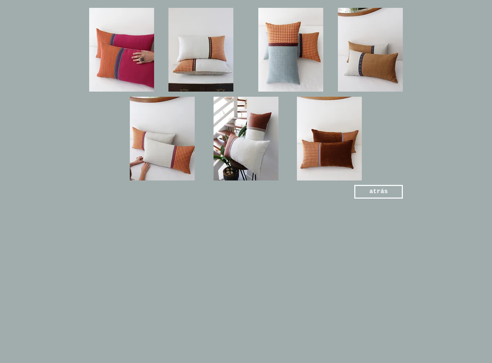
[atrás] (378, 192)
